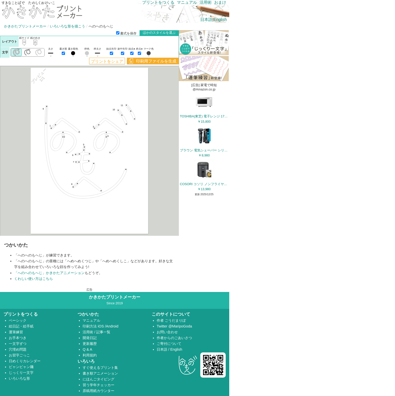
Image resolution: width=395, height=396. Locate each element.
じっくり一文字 (21, 373)
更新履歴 (90, 344)
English (220, 19)
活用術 (206, 2)
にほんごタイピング (98, 379)
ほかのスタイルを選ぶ (159, 33)
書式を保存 (126, 33)
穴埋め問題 (17, 349)
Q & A (87, 349)
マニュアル (187, 2)
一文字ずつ (17, 344)
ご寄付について (169, 344)
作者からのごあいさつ (174, 338)
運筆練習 (16, 332)
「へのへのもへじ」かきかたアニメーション (49, 273)
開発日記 (90, 338)
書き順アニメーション (100, 373)
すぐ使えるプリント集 (100, 368)
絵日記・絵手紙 (21, 326)
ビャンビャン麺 (21, 367)
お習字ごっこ (19, 355)
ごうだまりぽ (175, 320)
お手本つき (17, 338)
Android (112, 326)
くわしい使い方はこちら (33, 279)
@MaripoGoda (180, 326)
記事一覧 (103, 332)
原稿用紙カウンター (98, 391)
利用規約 (90, 355)
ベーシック (17, 320)
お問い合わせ (167, 332)
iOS (101, 326)
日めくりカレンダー (25, 361)
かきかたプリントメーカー (25, 26)
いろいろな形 (19, 378)
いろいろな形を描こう (67, 26)
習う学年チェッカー (98, 385)
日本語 (206, 19)
